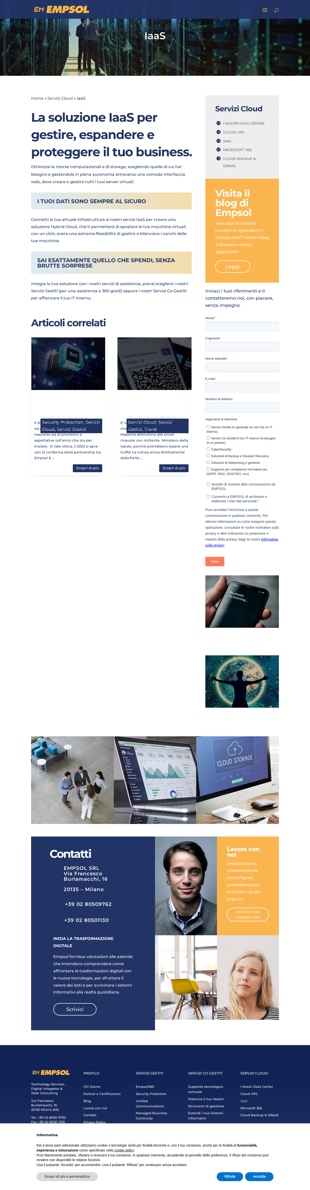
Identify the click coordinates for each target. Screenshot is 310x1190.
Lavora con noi (95, 1108)
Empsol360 (145, 1087)
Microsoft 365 (237, 150)
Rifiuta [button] (230, 1176)
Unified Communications (150, 1103)
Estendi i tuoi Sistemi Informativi (205, 1115)
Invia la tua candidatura (248, 914)
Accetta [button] (259, 1176)
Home (37, 98)
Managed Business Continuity (151, 1115)
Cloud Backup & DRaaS (239, 162)
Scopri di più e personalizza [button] (67, 1176)
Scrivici (75, 1009)
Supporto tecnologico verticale (205, 1089)
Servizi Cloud (60, 98)
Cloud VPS (233, 132)
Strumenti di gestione (206, 1106)
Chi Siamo (91, 1087)
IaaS (227, 141)
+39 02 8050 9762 (52, 1117)
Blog (87, 1101)
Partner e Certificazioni (102, 1094)
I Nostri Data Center (243, 123)
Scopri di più (87, 468)
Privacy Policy (94, 1122)
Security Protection (151, 1094)
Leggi (233, 267)
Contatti (90, 1115)
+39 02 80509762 (88, 904)
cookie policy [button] (124, 1150)
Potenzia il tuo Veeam (206, 1099)
